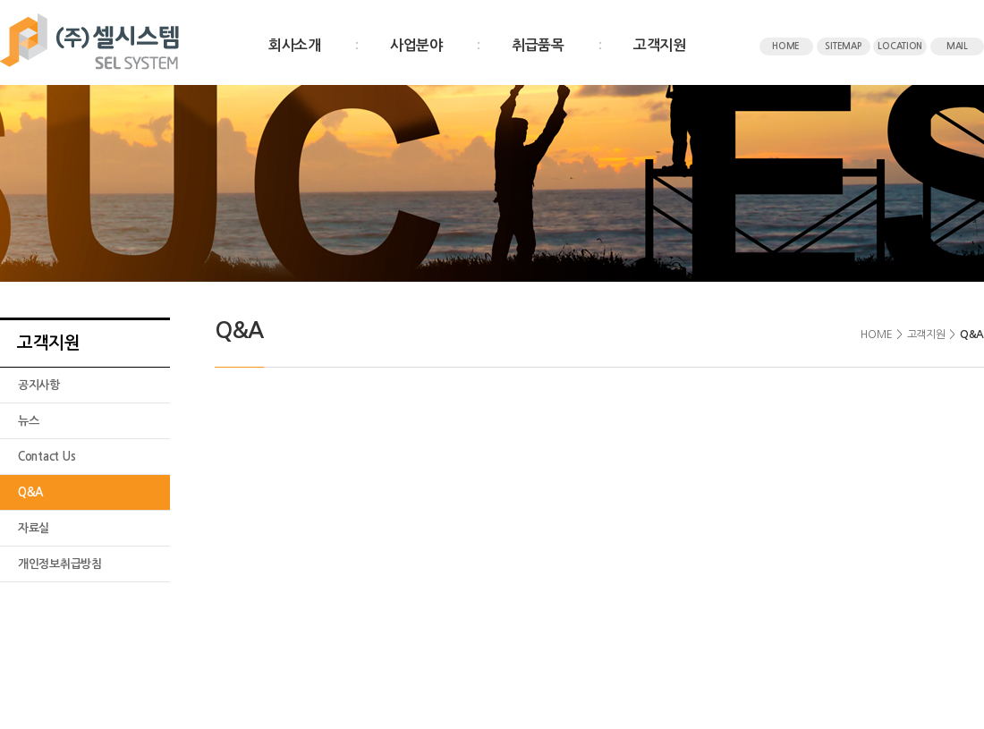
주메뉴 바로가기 (0, 0)
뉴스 (28, 421)
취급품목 (538, 45)
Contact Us (46, 456)
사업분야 (416, 45)
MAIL (957, 46)
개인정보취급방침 (60, 564)
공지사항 (39, 385)
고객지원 (659, 45)
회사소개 (294, 45)
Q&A (30, 492)
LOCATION (900, 46)
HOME (786, 46)
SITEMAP (843, 46)
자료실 (33, 528)
